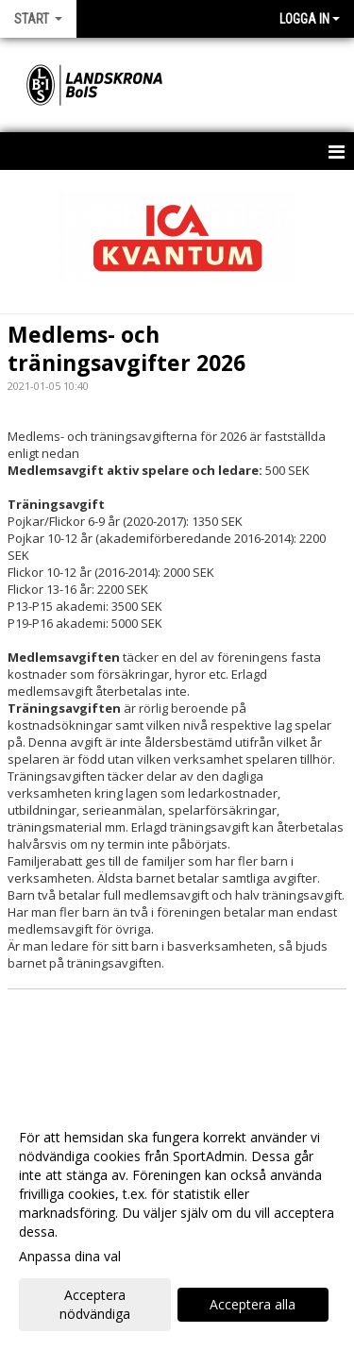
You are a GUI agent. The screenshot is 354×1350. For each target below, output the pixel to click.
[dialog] (177, 1225)
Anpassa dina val (70, 1256)
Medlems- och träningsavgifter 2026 (126, 348)
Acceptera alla (252, 1304)
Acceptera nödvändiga (94, 1304)
